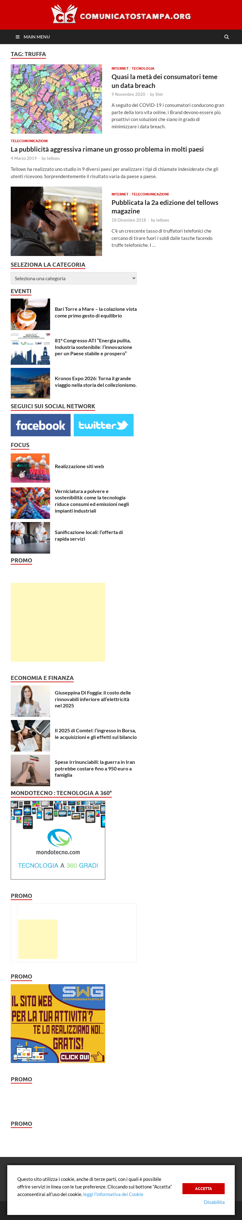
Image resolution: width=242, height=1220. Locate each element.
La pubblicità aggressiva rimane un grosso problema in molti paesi (107, 149)
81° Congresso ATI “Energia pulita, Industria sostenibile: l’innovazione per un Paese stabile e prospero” (93, 347)
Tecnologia (143, 68)
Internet (120, 68)
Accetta (203, 1188)
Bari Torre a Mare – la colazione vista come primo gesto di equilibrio (96, 312)
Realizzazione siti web (79, 466)
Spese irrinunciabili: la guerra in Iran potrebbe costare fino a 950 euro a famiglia (95, 768)
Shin (159, 94)
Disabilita (214, 1202)
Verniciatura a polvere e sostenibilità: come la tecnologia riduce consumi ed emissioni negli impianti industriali (92, 501)
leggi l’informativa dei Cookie (113, 1194)
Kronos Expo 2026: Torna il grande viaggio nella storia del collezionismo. (96, 381)
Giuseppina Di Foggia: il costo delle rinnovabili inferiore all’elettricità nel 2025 (93, 699)
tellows (53, 158)
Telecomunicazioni (29, 141)
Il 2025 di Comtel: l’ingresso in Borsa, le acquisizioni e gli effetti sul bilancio (96, 733)
